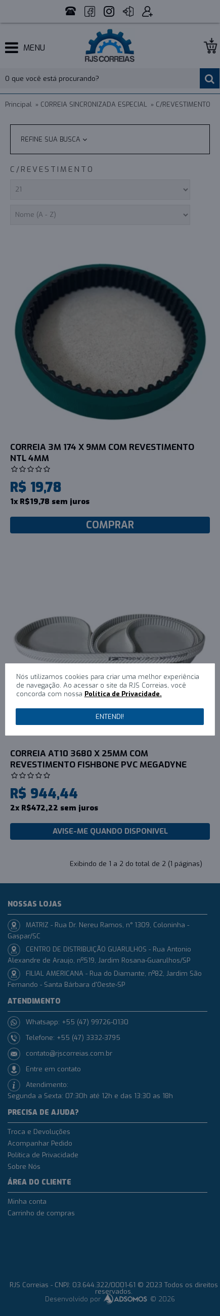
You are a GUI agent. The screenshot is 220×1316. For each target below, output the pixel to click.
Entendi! (110, 716)
